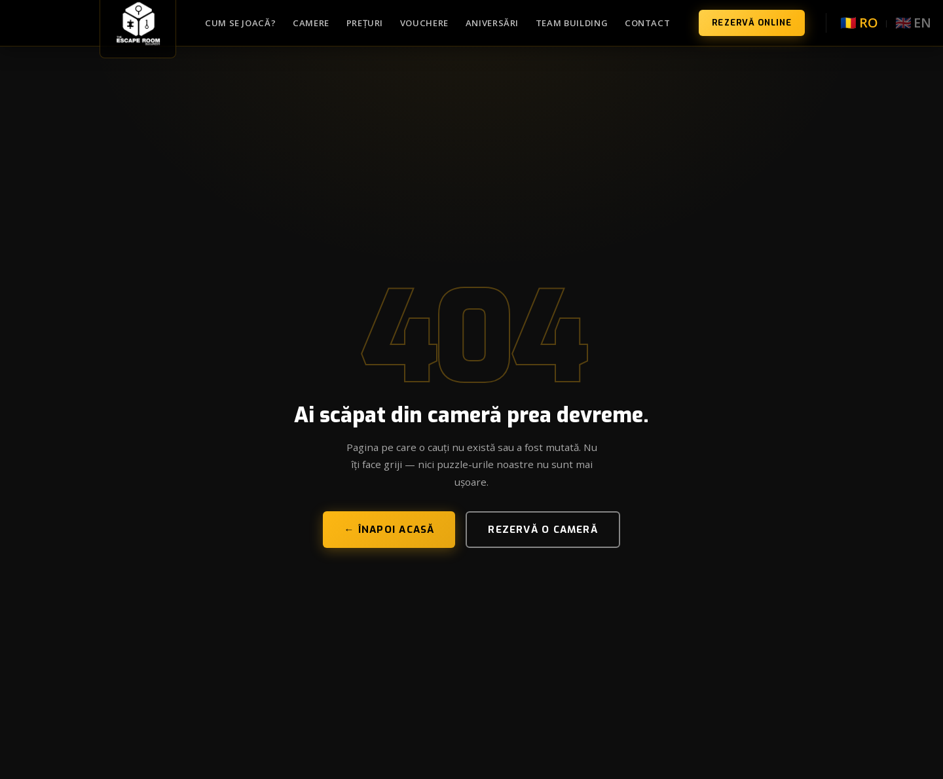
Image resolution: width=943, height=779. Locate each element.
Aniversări (492, 23)
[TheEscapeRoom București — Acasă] (138, 23)
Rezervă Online (751, 22)
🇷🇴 (859, 22)
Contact (648, 23)
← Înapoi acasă (389, 529)
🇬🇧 (913, 22)
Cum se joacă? (240, 23)
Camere (311, 23)
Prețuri (365, 23)
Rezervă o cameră (542, 529)
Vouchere (424, 23)
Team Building (572, 23)
